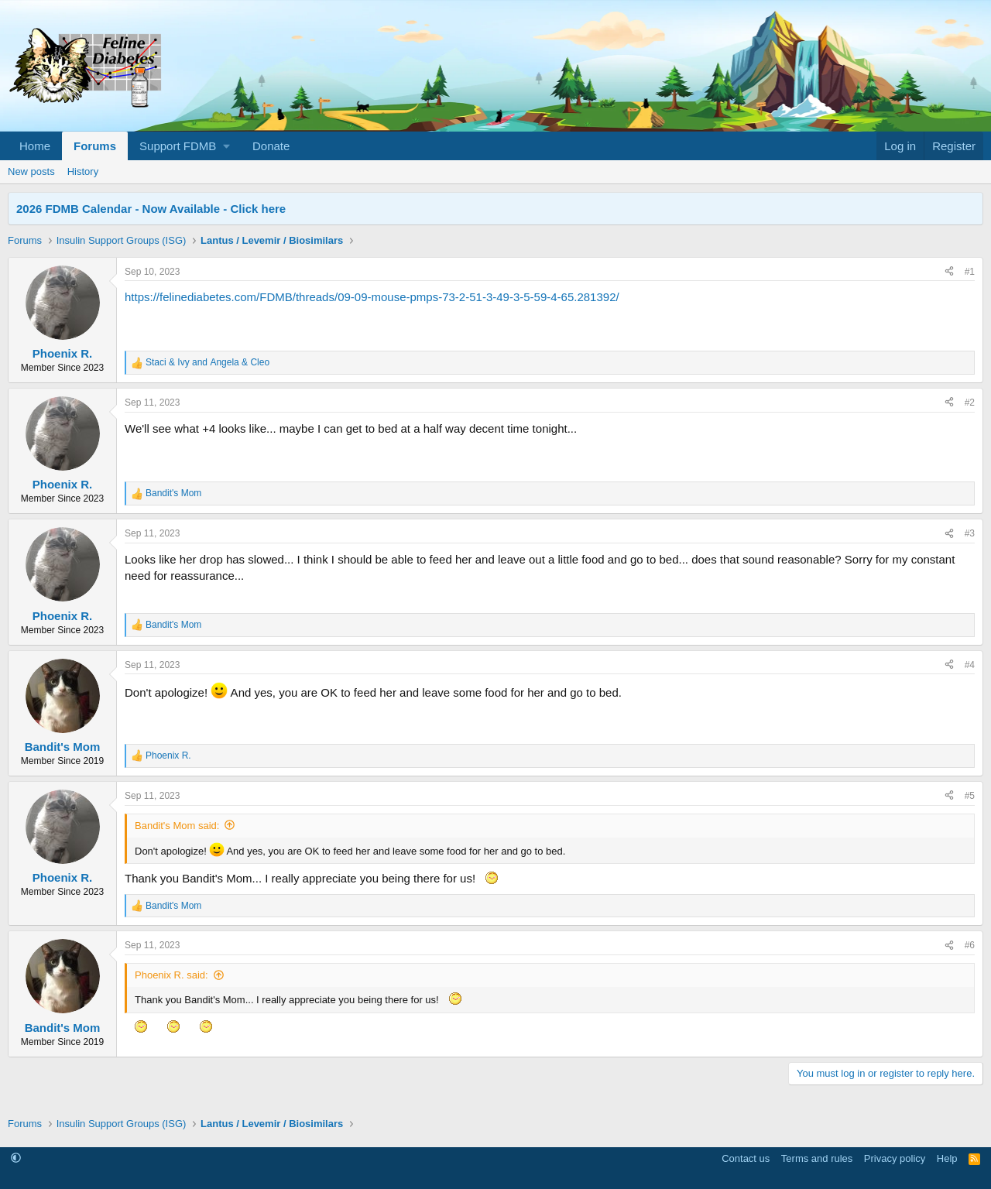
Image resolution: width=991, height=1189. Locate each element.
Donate (271, 145)
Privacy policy (894, 1158)
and (207, 362)
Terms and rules (816, 1158)
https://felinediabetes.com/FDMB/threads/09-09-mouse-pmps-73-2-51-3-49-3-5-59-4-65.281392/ (372, 296)
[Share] (949, 272)
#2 (970, 402)
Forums (95, 145)
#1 (970, 271)
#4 (970, 665)
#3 (970, 533)
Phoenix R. (63, 353)
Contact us (746, 1158)
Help (947, 1158)
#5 (970, 795)
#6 (970, 945)
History (82, 171)
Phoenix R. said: (171, 975)
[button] (184, 146)
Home (34, 145)
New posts (31, 171)
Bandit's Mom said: (177, 825)
